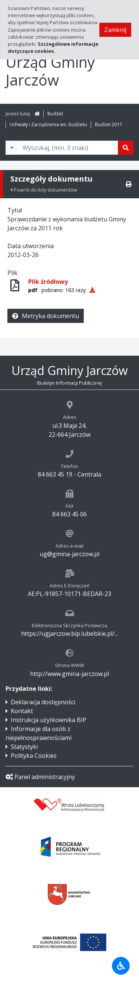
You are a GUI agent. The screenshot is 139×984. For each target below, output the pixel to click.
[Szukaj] (125, 148)
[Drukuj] (129, 184)
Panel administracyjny (40, 777)
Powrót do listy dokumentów (43, 189)
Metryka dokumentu (45, 316)
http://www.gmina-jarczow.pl (69, 674)
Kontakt (22, 711)
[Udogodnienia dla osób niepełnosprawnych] (121, 966)
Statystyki (24, 747)
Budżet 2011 (108, 124)
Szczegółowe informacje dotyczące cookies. (53, 47)
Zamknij (115, 30)
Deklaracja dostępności (43, 702)
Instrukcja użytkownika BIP (48, 720)
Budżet (55, 113)
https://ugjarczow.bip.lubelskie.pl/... (69, 633)
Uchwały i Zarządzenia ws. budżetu (48, 124)
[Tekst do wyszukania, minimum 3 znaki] (68, 148)
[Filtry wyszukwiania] (12, 148)
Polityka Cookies (34, 755)
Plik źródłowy (48, 282)
